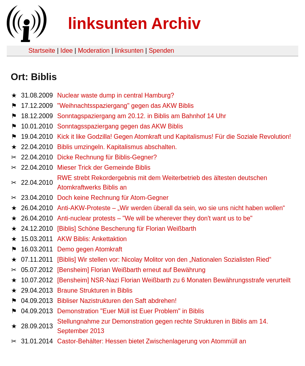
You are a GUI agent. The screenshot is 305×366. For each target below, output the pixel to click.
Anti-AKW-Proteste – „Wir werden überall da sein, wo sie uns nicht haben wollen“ (171, 208)
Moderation (94, 50)
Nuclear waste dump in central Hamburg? (115, 95)
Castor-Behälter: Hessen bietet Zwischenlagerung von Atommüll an (151, 341)
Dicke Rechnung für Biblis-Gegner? (107, 157)
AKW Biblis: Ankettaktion (92, 239)
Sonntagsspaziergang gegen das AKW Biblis (120, 126)
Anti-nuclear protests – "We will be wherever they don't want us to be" (155, 218)
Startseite (41, 50)
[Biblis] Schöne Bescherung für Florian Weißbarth (126, 228)
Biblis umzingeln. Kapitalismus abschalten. (117, 147)
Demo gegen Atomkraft (89, 249)
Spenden (161, 50)
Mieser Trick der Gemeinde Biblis (104, 167)
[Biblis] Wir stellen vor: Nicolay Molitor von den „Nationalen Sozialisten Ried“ (164, 259)
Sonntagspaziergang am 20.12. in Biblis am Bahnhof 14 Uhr (141, 116)
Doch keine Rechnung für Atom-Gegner (112, 197)
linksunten (129, 50)
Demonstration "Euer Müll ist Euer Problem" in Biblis (130, 311)
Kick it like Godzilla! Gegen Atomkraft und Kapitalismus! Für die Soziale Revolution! (174, 136)
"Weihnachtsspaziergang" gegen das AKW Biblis (125, 105)
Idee (66, 50)
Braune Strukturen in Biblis (94, 290)
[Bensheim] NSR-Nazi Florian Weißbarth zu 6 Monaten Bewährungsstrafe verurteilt (174, 280)
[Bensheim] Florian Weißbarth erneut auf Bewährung (131, 269)
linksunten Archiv (134, 23)
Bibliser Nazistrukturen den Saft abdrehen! (117, 300)
